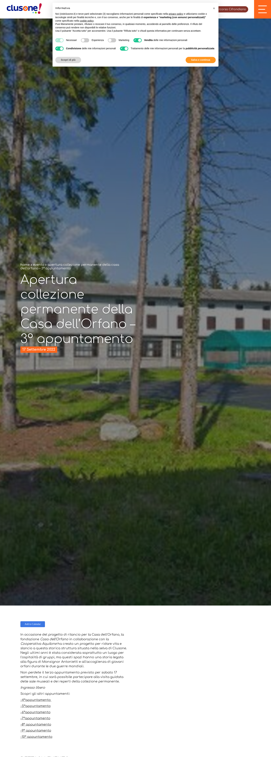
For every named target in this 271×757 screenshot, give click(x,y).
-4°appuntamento (36, 700)
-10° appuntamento (36, 736)
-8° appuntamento (35, 724)
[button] (214, 8)
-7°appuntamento (35, 718)
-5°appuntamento (35, 706)
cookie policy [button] (87, 20)
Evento (38, 264)
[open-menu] (262, 9)
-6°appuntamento (35, 712)
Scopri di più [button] (68, 59)
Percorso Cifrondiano (230, 9)
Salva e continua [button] (200, 59)
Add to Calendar (33, 624)
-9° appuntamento (35, 730)
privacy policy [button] (176, 13)
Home (25, 264)
